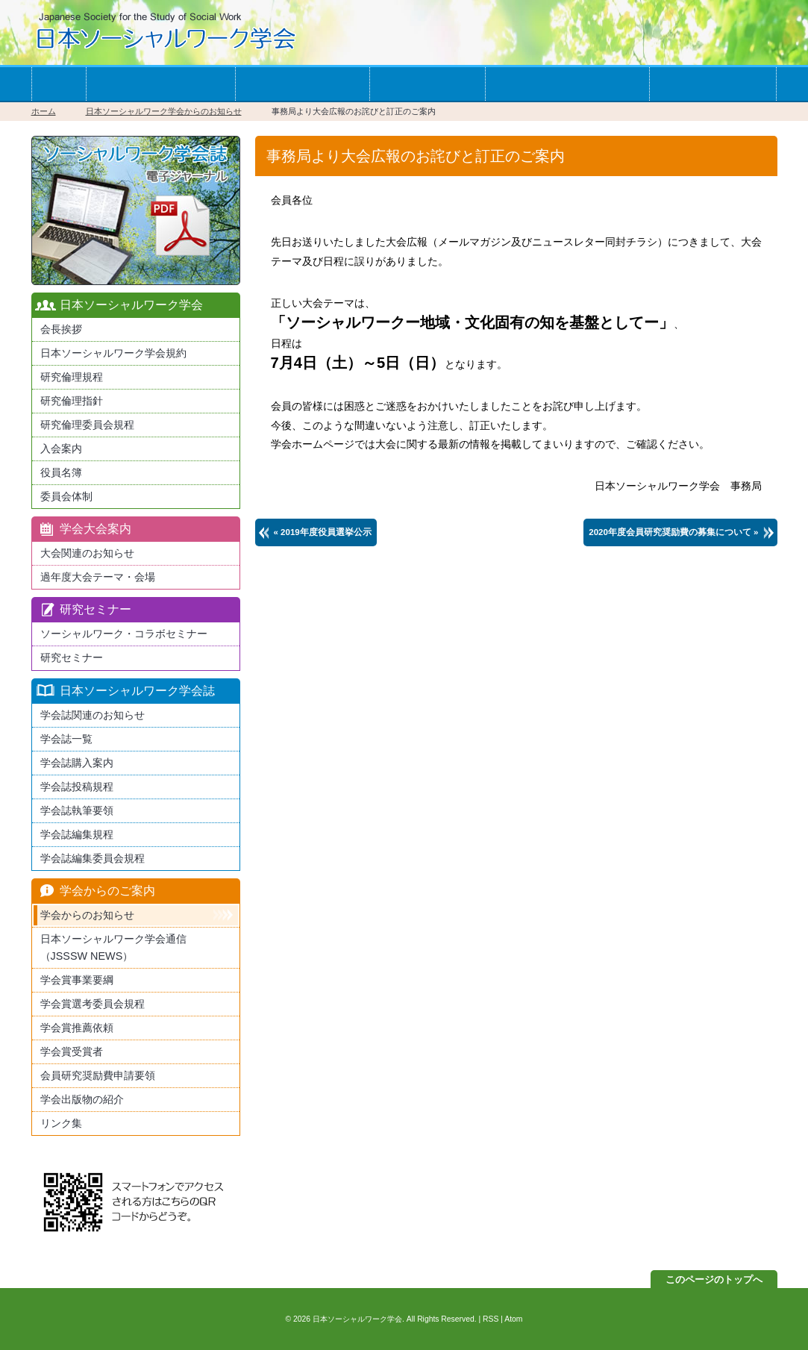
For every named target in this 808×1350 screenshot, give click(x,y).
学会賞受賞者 (71, 1051)
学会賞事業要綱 (76, 980)
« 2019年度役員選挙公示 (323, 532)
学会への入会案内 (160, 84)
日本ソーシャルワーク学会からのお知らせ (164, 111)
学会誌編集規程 (76, 834)
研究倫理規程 (71, 377)
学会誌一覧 (427, 84)
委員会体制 (66, 496)
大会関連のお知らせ (87, 553)
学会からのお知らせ (567, 84)
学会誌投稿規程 (76, 787)
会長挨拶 (61, 329)
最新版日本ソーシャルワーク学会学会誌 (135, 210)
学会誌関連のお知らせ (92, 715)
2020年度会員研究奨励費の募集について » (673, 532)
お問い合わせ (712, 84)
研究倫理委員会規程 (87, 425)
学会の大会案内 (302, 84)
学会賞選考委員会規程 (92, 1004)
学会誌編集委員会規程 (92, 858)
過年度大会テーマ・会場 (97, 577)
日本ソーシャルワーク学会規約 (113, 353)
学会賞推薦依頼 (76, 1028)
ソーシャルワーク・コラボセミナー (123, 634)
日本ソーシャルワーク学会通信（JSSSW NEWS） (113, 947)
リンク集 (61, 1123)
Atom (513, 1319)
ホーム (58, 84)
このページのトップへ (713, 1279)
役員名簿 (61, 472)
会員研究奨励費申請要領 (97, 1075)
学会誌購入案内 (76, 763)
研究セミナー (71, 657)
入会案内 (61, 448)
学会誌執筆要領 (76, 810)
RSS (490, 1319)
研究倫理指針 (71, 401)
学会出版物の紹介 (82, 1099)
